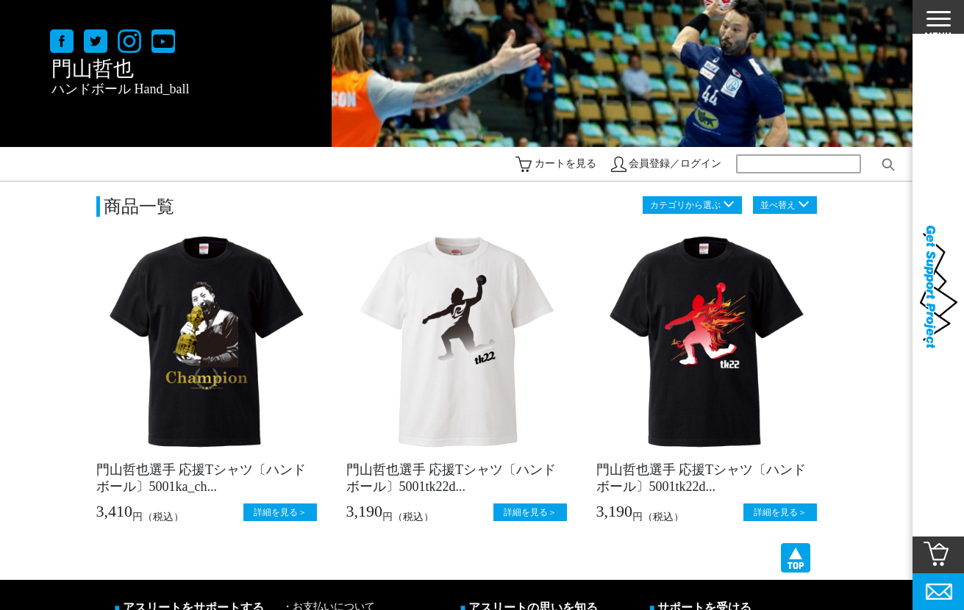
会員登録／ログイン (675, 163)
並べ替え (778, 205)
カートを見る (565, 163)
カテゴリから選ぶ (685, 205)
